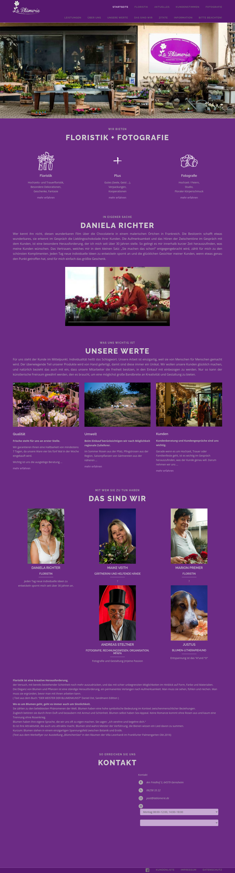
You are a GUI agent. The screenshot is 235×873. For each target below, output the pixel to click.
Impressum (188, 869)
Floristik (141, 7)
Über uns (94, 17)
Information (183, 17)
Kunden (162, 434)
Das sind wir (143, 17)
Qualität (19, 434)
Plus (117, 176)
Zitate (163, 17)
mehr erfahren (46, 197)
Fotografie (214, 7)
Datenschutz (212, 869)
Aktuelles (162, 7)
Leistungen (72, 17)
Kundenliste (165, 869)
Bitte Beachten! (210, 17)
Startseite (120, 7)
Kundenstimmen (187, 7)
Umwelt (90, 434)
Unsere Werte (117, 17)
